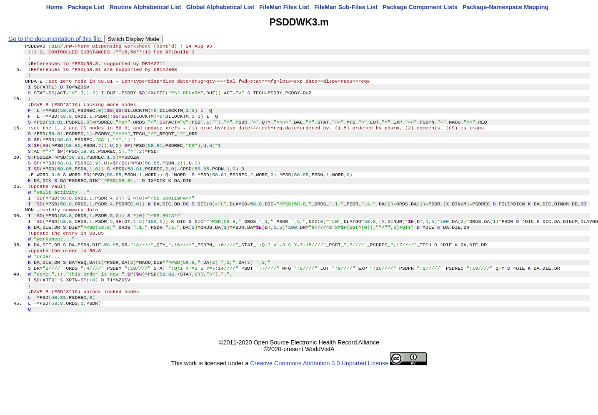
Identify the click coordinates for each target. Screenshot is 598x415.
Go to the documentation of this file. (55, 38)
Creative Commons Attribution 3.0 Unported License (319, 401)
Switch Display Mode (133, 39)
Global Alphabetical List (220, 7)
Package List (86, 7)
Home (54, 7)
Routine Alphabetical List (145, 7)
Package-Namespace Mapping (505, 7)
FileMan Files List (284, 7)
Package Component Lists (420, 7)
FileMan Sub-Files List (346, 7)
